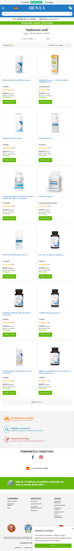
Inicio (26, 33)
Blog (8, 508)
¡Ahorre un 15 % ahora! (24, 19)
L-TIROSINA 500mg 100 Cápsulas (49, 313)
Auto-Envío (34, 510)
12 (67, 45)
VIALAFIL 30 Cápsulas (46, 196)
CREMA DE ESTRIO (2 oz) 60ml (12, 138)
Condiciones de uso (28, 547)
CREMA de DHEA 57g (45, 138)
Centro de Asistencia (57, 502)
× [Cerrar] (72, 528)
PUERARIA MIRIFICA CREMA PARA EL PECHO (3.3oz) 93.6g (17, 372)
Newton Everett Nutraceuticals (48, 203)
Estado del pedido (60, 505)
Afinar (48, 39)
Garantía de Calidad (11, 504)
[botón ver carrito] (70, 8)
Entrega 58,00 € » (49, 19)
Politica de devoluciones (58, 516)
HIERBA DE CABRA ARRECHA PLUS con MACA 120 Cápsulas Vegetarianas (55, 372)
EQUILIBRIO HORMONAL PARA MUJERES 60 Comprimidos (17, 314)
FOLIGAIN (7, 203)
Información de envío (59, 512)
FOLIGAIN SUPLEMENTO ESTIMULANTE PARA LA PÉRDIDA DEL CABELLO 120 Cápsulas (18, 197)
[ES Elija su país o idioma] (16, 8)
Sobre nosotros (12, 501)
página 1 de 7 (37, 402)
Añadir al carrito (9, 102)
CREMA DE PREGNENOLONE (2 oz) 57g (15, 255)
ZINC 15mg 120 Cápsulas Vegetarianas (51, 255)
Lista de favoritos (36, 504)
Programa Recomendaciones (37, 507)
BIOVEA (6, 86)
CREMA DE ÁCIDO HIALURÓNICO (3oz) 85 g (16, 80)
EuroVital (42, 145)
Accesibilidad (18, 547)
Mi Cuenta (34, 501)
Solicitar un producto (57, 508)
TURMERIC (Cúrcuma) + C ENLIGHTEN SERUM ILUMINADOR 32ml (53, 81)
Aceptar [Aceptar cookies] (53, 545)
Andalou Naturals (45, 86)
